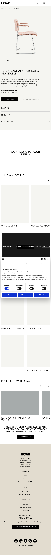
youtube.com (35, 541)
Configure (9, 99)
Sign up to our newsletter (25, 527)
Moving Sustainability (25, 494)
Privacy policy (25, 535)
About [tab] (42, 263)
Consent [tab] (9, 263)
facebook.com (25, 541)
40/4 (10, 8)
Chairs (25, 476)
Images (5, 108)
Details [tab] (26, 263)
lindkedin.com (21, 541)
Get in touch (25, 437)
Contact (25, 504)
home (2, 8)
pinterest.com (30, 541)
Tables (25, 479)
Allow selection (25, 294)
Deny (9, 294)
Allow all (41, 294)
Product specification (25, 507)
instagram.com (16, 541)
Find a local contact (30, 99)
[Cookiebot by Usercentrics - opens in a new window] (42, 259)
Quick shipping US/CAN (25, 482)
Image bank (25, 510)
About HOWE (25, 491)
